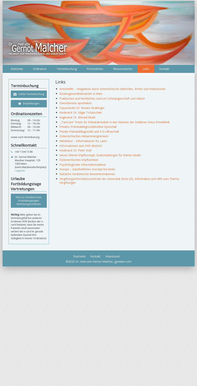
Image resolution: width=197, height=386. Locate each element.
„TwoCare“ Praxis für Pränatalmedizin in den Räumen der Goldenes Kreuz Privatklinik (114, 122)
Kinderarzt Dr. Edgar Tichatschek (80, 112)
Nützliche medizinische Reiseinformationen (87, 174)
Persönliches (95, 69)
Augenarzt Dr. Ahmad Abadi (77, 117)
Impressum (112, 256)
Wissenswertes (123, 69)
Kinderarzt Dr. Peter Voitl (75, 150)
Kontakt (164, 69)
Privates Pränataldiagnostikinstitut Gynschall (87, 127)
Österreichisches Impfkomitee (78, 160)
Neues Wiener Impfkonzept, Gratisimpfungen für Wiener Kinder (100, 155)
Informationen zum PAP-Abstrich (80, 146)
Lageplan (20, 170)
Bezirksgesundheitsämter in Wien (80, 94)
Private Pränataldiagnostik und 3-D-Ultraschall (89, 131)
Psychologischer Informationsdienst (82, 164)
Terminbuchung (67, 69)
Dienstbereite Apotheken (75, 103)
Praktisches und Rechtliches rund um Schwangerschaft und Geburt (102, 98)
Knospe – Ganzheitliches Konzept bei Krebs (87, 169)
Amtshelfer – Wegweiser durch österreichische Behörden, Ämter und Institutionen (112, 89)
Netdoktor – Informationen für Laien (83, 141)
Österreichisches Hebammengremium (83, 136)
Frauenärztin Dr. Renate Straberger (82, 108)
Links (146, 69)
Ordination (40, 69)
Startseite (17, 69)
